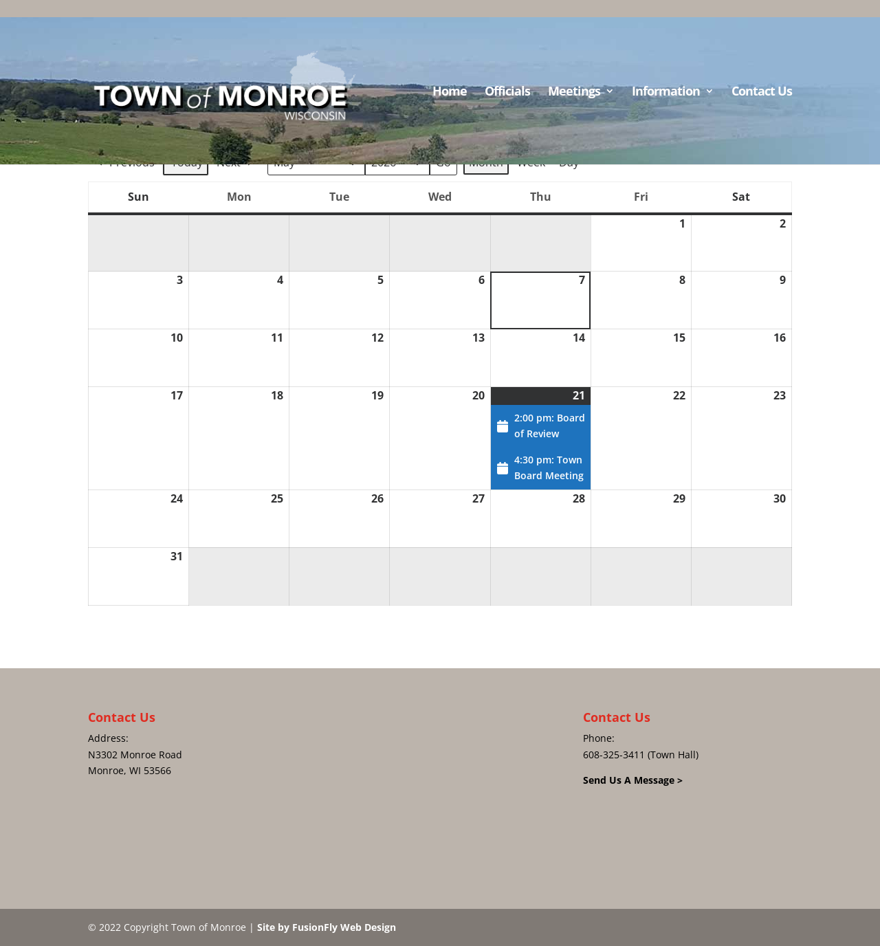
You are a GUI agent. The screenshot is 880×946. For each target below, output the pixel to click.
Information (666, 92)
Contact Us (762, 92)
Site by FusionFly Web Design (326, 927)
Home (449, 92)
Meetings (574, 92)
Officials (507, 92)
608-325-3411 (614, 754)
